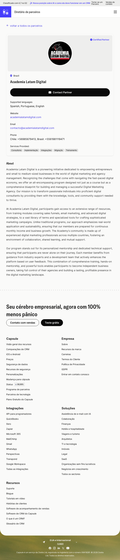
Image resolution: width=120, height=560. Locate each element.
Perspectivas (13, 454)
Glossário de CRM (15, 523)
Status (15, 384)
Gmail (9, 444)
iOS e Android (13, 354)
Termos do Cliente (71, 359)
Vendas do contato (110, 3)
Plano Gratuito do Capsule (19, 399)
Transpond (11, 459)
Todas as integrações (17, 469)
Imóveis (65, 449)
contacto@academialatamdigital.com (32, 127)
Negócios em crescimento (75, 469)
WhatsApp (11, 449)
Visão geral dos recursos (18, 344)
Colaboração (68, 418)
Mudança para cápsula (18, 379)
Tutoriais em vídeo (15, 498)
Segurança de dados (17, 364)
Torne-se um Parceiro (96, 3)
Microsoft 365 (13, 434)
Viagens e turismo (71, 434)
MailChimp (11, 439)
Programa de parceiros (18, 389)
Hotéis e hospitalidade (73, 429)
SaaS (64, 459)
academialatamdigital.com (25, 117)
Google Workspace (15, 464)
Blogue (9, 493)
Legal (64, 454)
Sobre (65, 344)
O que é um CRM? (15, 518)
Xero (8, 424)
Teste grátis (52, 322)
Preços (9, 359)
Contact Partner (60, 92)
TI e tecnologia (69, 444)
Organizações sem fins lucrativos (78, 464)
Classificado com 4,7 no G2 (15, 3)
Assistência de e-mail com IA (76, 413)
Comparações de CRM (17, 349)
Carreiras (66, 354)
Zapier (9, 429)
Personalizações (14, 374)
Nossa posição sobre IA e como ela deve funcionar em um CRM (61, 3)
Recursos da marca (71, 349)
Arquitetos (67, 439)
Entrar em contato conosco (75, 374)
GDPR (65, 369)
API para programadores (18, 413)
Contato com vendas (22, 322)
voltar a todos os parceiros (24, 25)
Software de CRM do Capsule (21, 513)
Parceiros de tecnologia (18, 394)
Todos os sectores (71, 474)
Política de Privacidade (73, 364)
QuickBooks (12, 418)
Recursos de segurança (18, 369)
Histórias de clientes (16, 503)
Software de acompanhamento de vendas (27, 508)
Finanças (66, 424)
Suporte (10, 488)
